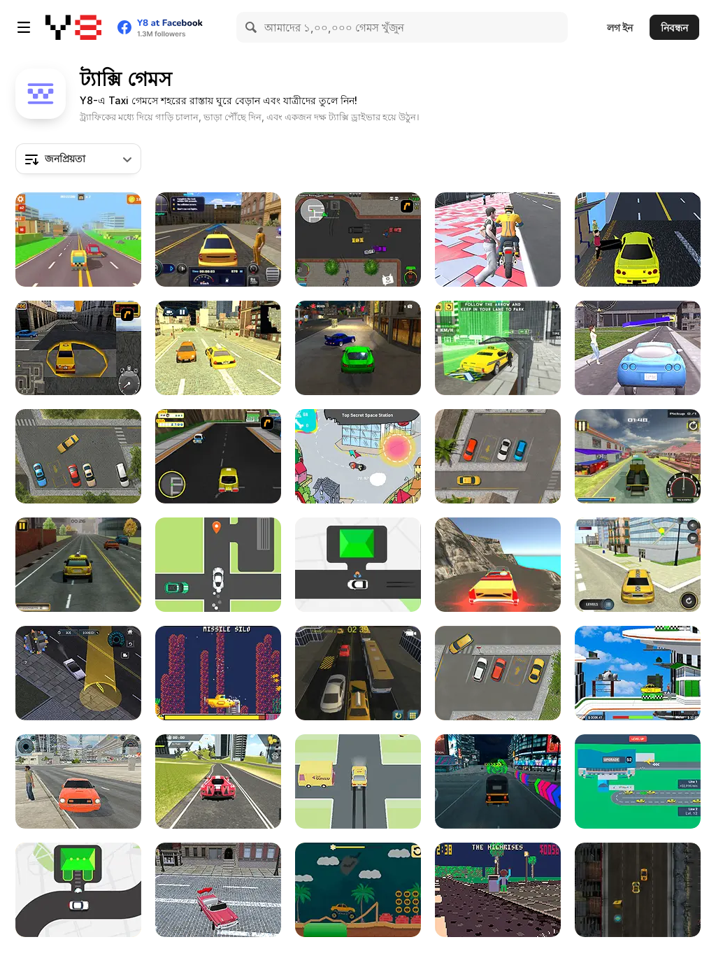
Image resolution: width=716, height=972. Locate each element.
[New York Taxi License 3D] (78, 348)
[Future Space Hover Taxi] (638, 673)
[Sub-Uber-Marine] (218, 673)
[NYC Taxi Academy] (358, 673)
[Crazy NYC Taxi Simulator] (218, 890)
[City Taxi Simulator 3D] (498, 348)
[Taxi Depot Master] (78, 564)
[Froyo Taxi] (218, 456)
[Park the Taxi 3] (498, 456)
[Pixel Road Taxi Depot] (78, 239)
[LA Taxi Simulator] (638, 239)
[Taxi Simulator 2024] (78, 781)
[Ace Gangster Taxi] (358, 239)
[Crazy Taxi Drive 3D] (498, 564)
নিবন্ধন (674, 28)
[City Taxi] (218, 348)
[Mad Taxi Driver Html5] (638, 890)
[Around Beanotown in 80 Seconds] (358, 456)
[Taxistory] (218, 564)
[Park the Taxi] (78, 456)
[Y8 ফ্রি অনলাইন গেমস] (73, 27)
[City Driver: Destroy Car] (78, 673)
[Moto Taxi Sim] (638, 456)
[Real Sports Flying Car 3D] (218, 781)
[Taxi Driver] (638, 564)
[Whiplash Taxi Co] (498, 890)
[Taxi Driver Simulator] (218, 239)
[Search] (251, 27)
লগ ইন (620, 28)
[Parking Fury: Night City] (358, 348)
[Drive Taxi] (78, 890)
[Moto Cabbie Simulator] (498, 239)
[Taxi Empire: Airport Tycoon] (638, 781)
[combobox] (78, 158)
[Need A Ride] (358, 781)
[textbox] (78, 158)
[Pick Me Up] (358, 564)
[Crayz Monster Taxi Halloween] (358, 890)
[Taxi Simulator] (638, 348)
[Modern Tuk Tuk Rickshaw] (498, 781)
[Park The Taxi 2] (498, 673)
